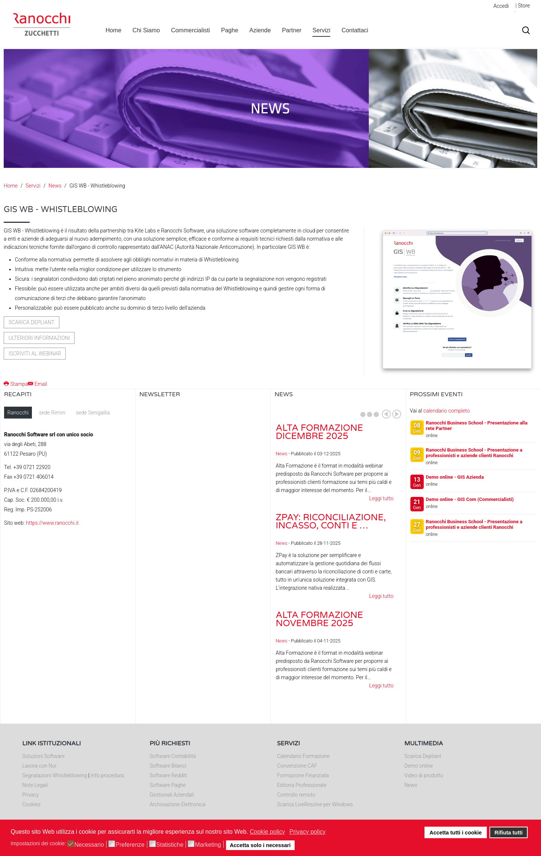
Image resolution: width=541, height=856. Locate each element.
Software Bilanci (168, 766)
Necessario (89, 845)
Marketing (208, 845)
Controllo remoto (296, 795)
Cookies (31, 804)
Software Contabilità (173, 756)
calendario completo (446, 411)
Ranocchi (18, 413)
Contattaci (354, 30)
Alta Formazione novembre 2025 (319, 619)
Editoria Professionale (302, 785)
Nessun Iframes (203, 481)
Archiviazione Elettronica (177, 804)
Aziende (260, 30)
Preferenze (129, 845)
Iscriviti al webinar (35, 354)
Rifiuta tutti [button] (509, 833)
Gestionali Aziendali (172, 795)
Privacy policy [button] (307, 832)
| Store (522, 6)
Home (113, 30)
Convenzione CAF (297, 766)
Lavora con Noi (39, 766)
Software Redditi (168, 775)
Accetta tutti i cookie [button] (456, 833)
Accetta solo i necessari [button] (260, 845)
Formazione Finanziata (303, 775)
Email (37, 384)
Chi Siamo (146, 30)
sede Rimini (52, 413)
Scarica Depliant (422, 756)
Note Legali (35, 785)
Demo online (418, 766)
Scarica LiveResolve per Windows (315, 804)
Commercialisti (190, 30)
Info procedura (107, 775)
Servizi (321, 30)
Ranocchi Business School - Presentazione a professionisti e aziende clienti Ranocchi (474, 452)
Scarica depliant (32, 322)
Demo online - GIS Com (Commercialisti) (470, 499)
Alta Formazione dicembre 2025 (319, 432)
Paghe (229, 30)
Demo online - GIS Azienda (455, 477)
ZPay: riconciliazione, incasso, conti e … (331, 521)
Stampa (16, 384)
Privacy (30, 795)
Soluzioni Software (43, 756)
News (55, 186)
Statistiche (170, 845)
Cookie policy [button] (267, 832)
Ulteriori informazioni (39, 338)
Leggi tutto (381, 498)
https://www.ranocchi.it (52, 523)
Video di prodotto (423, 775)
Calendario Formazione (303, 756)
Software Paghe (168, 785)
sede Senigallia (92, 413)
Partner (291, 30)
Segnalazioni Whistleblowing (54, 775)
